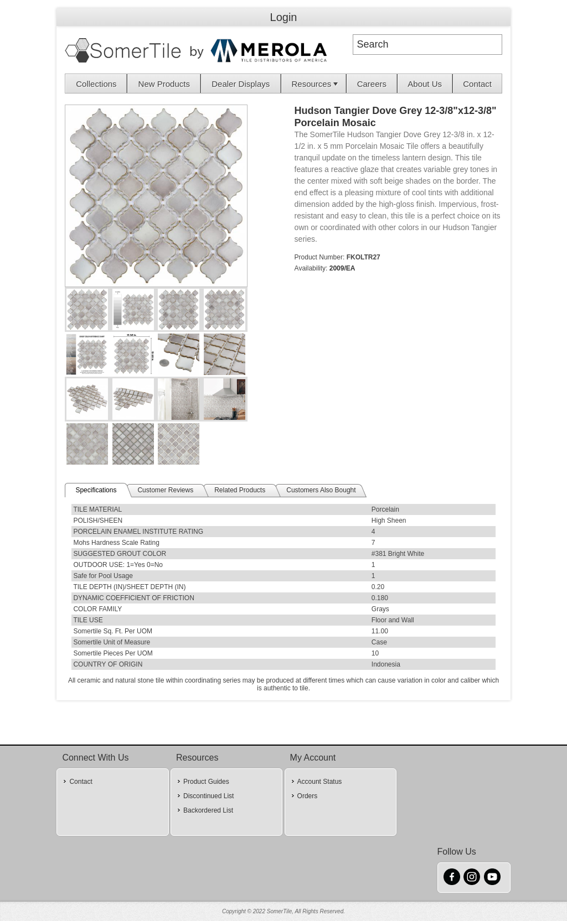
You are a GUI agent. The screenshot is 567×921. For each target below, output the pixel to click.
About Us (425, 84)
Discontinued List (208, 796)
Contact (477, 84)
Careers (371, 84)
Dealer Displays (241, 84)
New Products (164, 84)
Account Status (319, 781)
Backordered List (208, 810)
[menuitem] (96, 83)
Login (283, 17)
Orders (307, 796)
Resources (315, 84)
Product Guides (206, 781)
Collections (96, 84)
